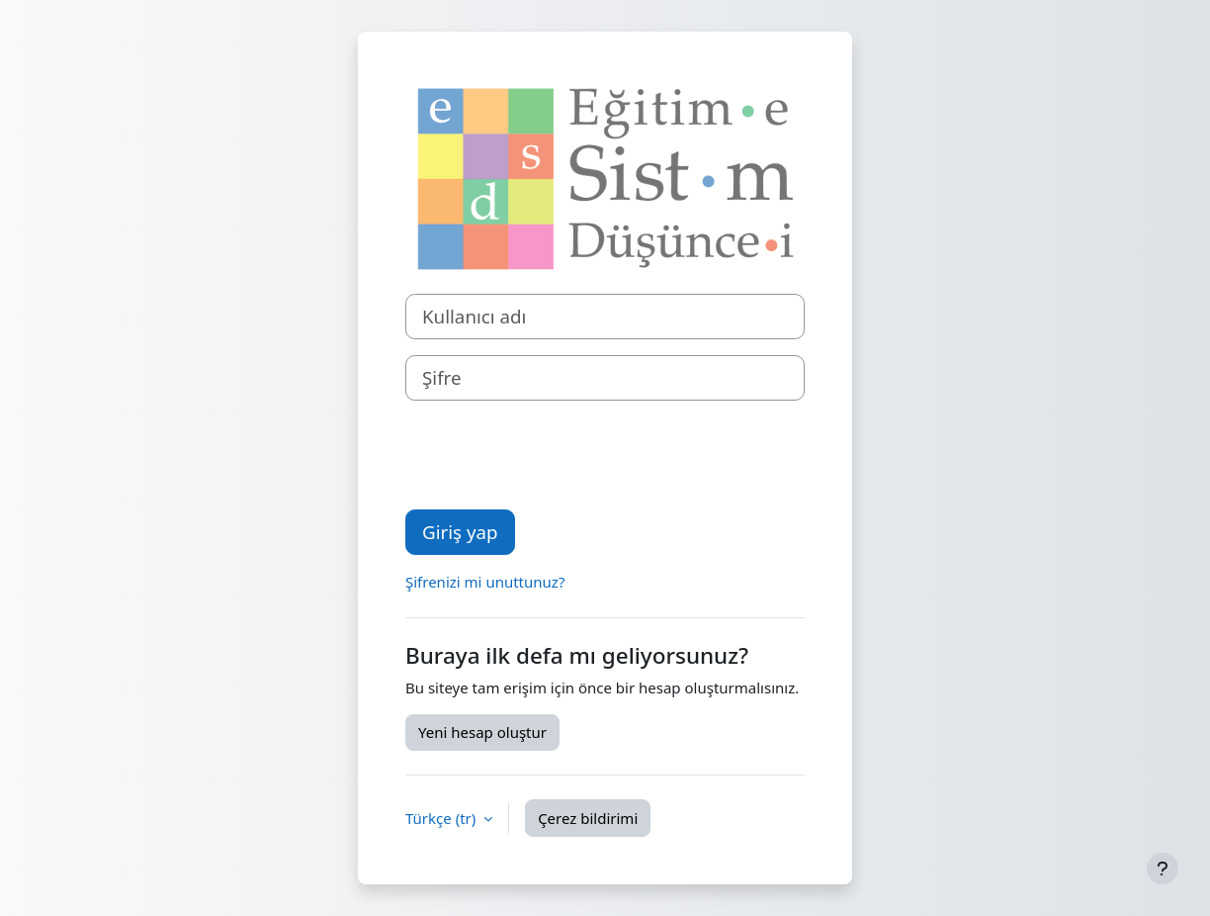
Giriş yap (460, 531)
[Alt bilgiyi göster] (1162, 868)
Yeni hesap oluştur (482, 732)
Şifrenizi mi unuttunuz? (484, 582)
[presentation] (555, 455)
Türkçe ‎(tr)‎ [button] (442, 818)
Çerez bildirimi (588, 818)
